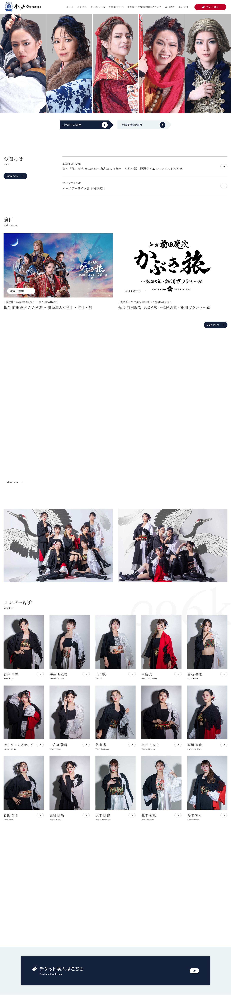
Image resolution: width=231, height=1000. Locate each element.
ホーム (70, 7)
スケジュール (97, 7)
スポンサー (185, 7)
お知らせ (82, 7)
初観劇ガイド (116, 7)
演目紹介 (170, 7)
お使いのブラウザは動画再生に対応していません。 (115, 421)
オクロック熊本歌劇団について (144, 7)
